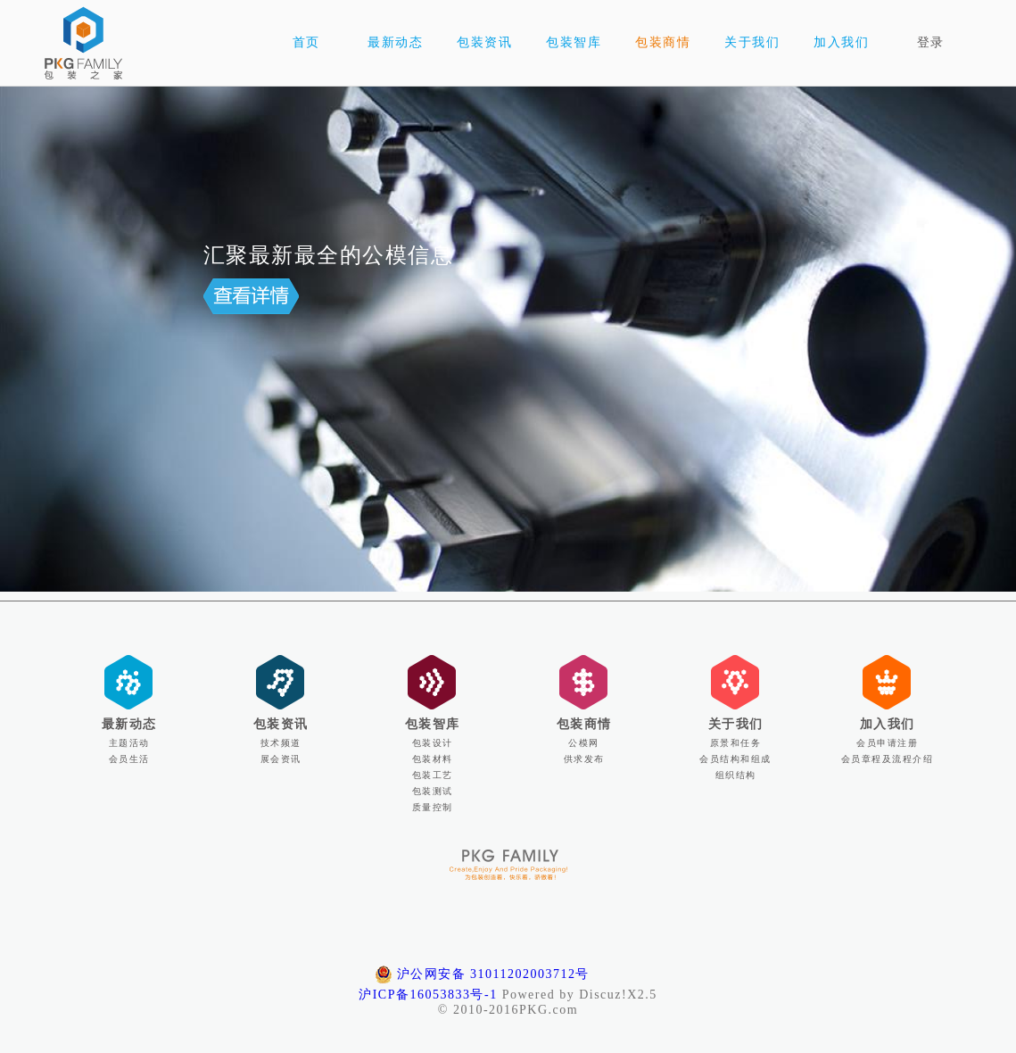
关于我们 (736, 724)
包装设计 (432, 743)
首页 (306, 42)
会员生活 (129, 759)
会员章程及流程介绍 (887, 759)
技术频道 (280, 743)
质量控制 (432, 807)
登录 (931, 42)
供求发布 (584, 759)
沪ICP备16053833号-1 (428, 994)
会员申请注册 (887, 743)
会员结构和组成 (735, 759)
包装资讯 (281, 724)
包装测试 (432, 791)
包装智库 (432, 724)
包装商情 (584, 724)
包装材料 (432, 759)
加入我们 (887, 724)
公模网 (583, 743)
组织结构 (735, 775)
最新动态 (129, 724)
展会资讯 (280, 759)
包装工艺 (432, 775)
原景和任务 (736, 743)
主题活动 (129, 743)
